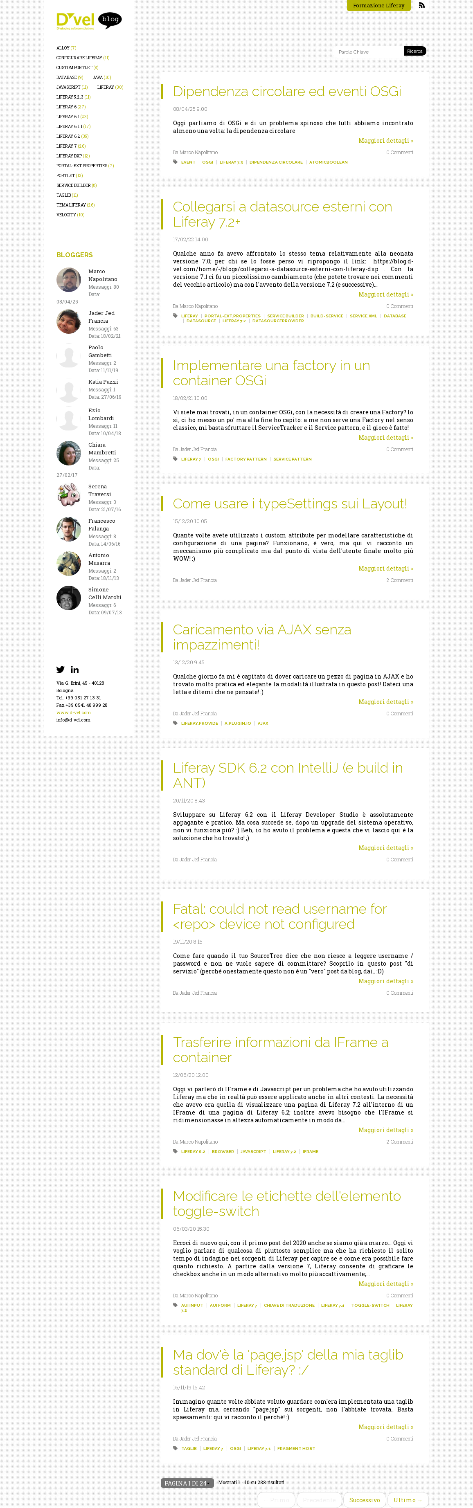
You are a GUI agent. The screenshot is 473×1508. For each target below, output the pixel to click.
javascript (72, 87)
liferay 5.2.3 (73, 97)
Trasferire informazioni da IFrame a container (281, 1049)
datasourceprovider (278, 321)
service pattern (292, 459)
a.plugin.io (238, 723)
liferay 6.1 (72, 116)
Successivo (364, 1500)
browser (223, 1151)
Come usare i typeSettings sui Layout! (290, 503)
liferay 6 (71, 107)
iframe (310, 1151)
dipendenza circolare (276, 162)
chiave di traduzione (289, 1305)
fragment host (296, 1448)
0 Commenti (399, 152)
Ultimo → (408, 1500)
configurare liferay (83, 58)
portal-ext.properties (85, 166)
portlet (69, 175)
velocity (70, 215)
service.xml (363, 316)
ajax (263, 723)
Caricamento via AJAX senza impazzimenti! (262, 637)
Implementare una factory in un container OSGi (271, 373)
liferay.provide (199, 723)
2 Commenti (400, 580)
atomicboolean (328, 162)
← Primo (276, 1500)
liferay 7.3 (231, 162)
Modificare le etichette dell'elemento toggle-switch (287, 1203)
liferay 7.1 (333, 1305)
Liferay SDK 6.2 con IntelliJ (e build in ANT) (288, 775)
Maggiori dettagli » (385, 140)
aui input (192, 1305)
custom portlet (77, 67)
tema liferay (75, 205)
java (102, 77)
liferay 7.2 (234, 321)
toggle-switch (370, 1305)
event (188, 162)
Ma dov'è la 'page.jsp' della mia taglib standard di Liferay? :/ (288, 1362)
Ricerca (415, 51)
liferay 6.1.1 (73, 126)
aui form (220, 1305)
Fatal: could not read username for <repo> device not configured (280, 916)
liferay (110, 87)
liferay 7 (71, 146)
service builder (76, 185)
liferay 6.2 (72, 136)
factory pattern (246, 459)
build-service (327, 316)
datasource (201, 321)
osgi (207, 162)
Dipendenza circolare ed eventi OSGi (287, 91)
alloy (66, 48)
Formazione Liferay (379, 5)
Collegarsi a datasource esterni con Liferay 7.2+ (282, 214)
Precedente (319, 1500)
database (69, 77)
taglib (67, 195)
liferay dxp (73, 156)
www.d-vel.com (73, 712)
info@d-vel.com (73, 720)
